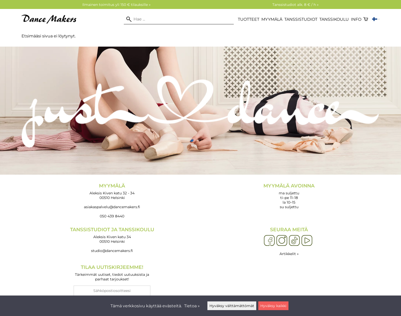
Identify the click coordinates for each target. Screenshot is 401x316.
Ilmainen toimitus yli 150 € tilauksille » (116, 4)
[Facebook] (269, 241)
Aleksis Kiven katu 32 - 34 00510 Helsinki (112, 191)
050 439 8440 (112, 216)
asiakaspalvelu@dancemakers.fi (112, 207)
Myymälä (271, 19)
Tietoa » (192, 305)
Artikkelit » (289, 253)
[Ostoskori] (365, 19)
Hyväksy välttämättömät (231, 305)
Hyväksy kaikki (273, 305)
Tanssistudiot (300, 19)
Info (356, 19)
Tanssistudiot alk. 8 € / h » (295, 4)
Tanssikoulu (334, 19)
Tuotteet (248, 19)
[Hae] (179, 19)
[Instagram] (281, 241)
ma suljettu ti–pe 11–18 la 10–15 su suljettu (289, 196)
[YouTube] (307, 241)
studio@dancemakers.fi (112, 250)
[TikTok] (294, 241)
